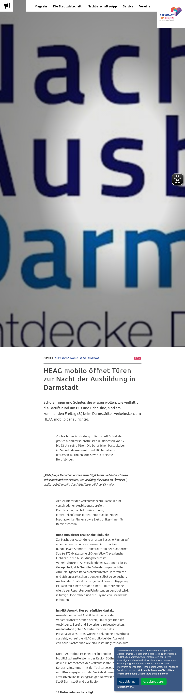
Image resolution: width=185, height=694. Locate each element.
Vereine (144, 6)
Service (128, 6)
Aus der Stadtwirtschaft (66, 357)
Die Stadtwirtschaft (67, 6)
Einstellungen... (125, 687)
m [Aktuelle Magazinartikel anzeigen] (7, 6)
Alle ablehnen (128, 681)
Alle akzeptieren (154, 681)
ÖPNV (137, 358)
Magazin (41, 6)
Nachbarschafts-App (102, 6)
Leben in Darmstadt (90, 357)
